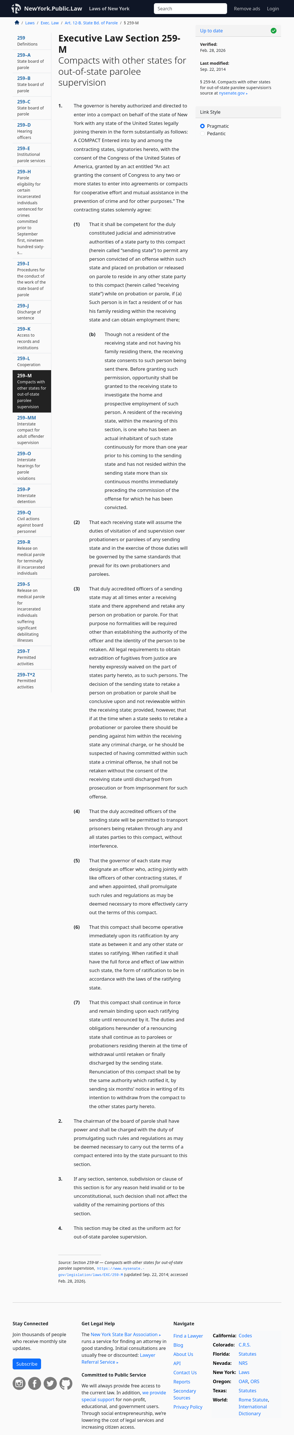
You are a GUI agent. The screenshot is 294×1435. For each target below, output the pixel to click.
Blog (178, 1345)
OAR (243, 1381)
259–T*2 (26, 681)
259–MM (30, 430)
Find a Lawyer (188, 1336)
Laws (30, 22)
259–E (31, 154)
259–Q (30, 521)
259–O (28, 465)
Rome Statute (253, 1400)
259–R (31, 557)
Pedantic (216, 133)
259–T (26, 657)
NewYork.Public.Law (53, 8)
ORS (254, 1381)
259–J (29, 312)
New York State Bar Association (124, 1334)
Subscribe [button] (26, 1364)
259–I (31, 278)
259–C (30, 108)
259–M (31, 390)
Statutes (247, 1354)
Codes (245, 1335)
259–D (24, 131)
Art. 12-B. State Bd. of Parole (91, 22)
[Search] (190, 8)
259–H (30, 211)
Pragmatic (218, 126)
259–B (30, 84)
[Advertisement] (238, 186)
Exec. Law (50, 22)
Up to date (211, 31)
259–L (28, 361)
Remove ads (247, 8)
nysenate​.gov (232, 93)
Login (273, 8)
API (177, 1363)
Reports (181, 1382)
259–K (28, 338)
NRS (243, 1363)
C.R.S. (245, 1345)
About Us (183, 1354)
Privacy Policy (187, 1407)
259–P (26, 495)
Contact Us (185, 1372)
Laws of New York (109, 8)
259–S (31, 612)
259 (27, 41)
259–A (30, 61)
